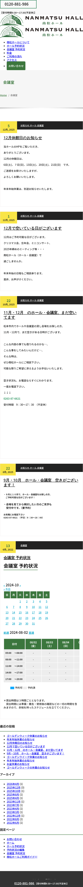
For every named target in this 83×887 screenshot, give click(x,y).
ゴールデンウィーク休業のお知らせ (27, 736)
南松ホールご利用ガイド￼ (22, 856)
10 (33, 607)
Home (3, 95)
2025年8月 (13, 794)
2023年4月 (13, 808)
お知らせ (24, 125)
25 (40, 618)
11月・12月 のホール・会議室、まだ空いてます (40, 315)
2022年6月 (13, 822)
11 (40, 607)
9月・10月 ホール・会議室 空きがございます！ (41, 482)
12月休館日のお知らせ (23, 137)
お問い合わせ (16, 66)
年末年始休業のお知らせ (21, 739)
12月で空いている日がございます (33, 228)
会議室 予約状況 (16, 49)
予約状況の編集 (16, 849)
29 (20, 623)
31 (33, 623)
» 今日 (7, 589)
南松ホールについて (18, 42)
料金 (9, 53)
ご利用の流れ (14, 56)
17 (33, 612)
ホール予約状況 (16, 45)
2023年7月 (13, 805)
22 (20, 618)
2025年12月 (13, 787)
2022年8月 (13, 819)
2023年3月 (13, 812)
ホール (33, 125)
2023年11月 (13, 801)
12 (46, 607)
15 (20, 612)
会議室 (40, 125)
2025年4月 (13, 798)
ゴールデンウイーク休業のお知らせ (27, 757)
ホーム (10, 842)
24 (33, 618)
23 (26, 618)
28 (13, 623)
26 (46, 618)
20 (7, 618)
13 (7, 612)
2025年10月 (13, 791)
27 (7, 623)
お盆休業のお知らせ (18, 764)
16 (26, 612)
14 (13, 612)
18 (40, 612)
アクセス (12, 60)
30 (26, 623)
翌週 (31, 633)
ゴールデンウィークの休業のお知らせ (28, 767)
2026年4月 (13, 784)
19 (46, 612)
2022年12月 (13, 815)
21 (13, 618)
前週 (6, 633)
